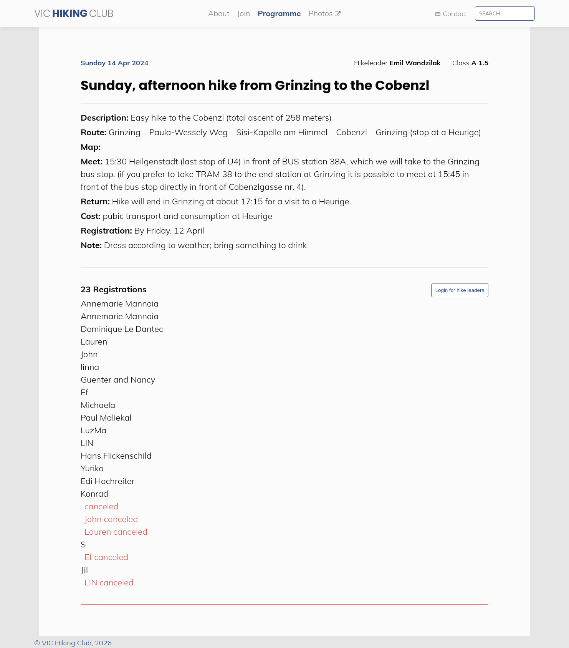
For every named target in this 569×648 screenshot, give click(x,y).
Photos (325, 13)
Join (243, 13)
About (219, 13)
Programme (279, 13)
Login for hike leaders (459, 290)
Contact (451, 13)
